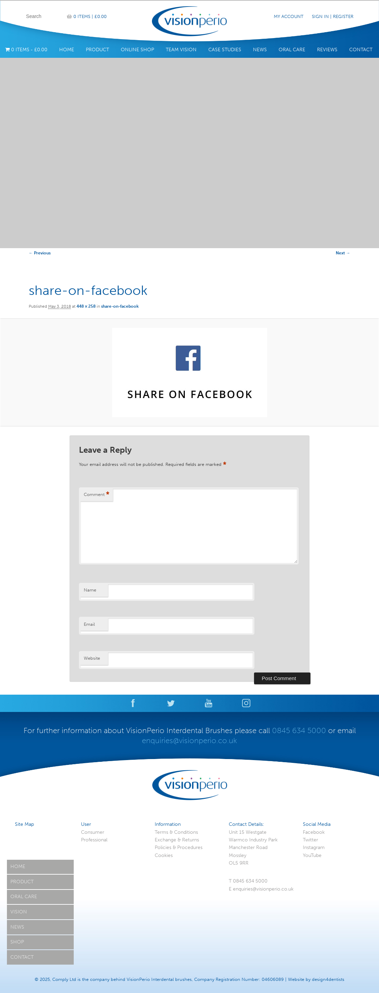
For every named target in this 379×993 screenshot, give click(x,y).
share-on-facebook (120, 306)
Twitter (310, 840)
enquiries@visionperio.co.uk (189, 740)
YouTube (312, 855)
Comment (96, 495)
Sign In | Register (332, 16)
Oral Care (292, 50)
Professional (94, 840)
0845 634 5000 (299, 730)
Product (97, 50)
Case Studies (224, 50)
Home (66, 50)
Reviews (327, 50)
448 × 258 (86, 306)
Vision (18, 912)
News (260, 50)
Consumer (92, 832)
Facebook (314, 832)
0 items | (90, 16)
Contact (360, 50)
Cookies (164, 855)
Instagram (314, 847)
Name (90, 590)
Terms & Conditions (176, 832)
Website (92, 658)
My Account (289, 16)
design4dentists (328, 979)
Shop (17, 942)
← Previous (40, 253)
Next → (343, 253)
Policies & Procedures (178, 847)
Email (89, 624)
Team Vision (181, 50)
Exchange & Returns (177, 840)
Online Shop (137, 50)
